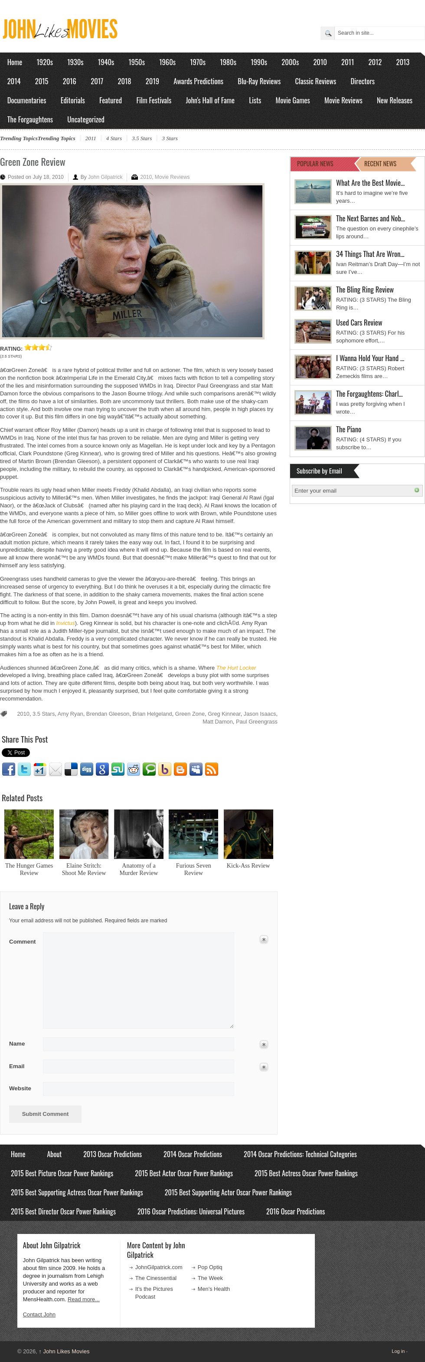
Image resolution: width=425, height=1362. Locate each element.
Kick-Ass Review (248, 865)
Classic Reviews (316, 81)
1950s (137, 61)
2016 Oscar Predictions (295, 1211)
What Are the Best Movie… (370, 182)
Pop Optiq (210, 1267)
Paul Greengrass (257, 721)
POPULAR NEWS (315, 163)
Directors (363, 81)
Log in (398, 1351)
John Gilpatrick (105, 177)
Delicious (71, 769)
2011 (347, 61)
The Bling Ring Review (365, 289)
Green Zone (190, 714)
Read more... (84, 1299)
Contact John (39, 1314)
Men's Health (214, 1289)
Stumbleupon (118, 769)
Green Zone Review (32, 161)
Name (23, 1044)
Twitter (24, 769)
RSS (212, 769)
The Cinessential (156, 1278)
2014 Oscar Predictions (192, 1154)
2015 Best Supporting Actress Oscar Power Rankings (77, 1192)
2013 (402, 61)
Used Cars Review (359, 322)
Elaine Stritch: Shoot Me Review (84, 869)
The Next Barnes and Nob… (370, 218)
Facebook (9, 769)
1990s (259, 61)
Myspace (196, 769)
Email (55, 769)
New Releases (394, 100)
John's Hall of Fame (210, 100)
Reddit (134, 769)
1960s (167, 61)
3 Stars (169, 138)
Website (20, 1088)
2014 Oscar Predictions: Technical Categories (300, 1154)
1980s (228, 61)
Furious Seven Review (193, 869)
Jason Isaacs (260, 714)
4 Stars (114, 138)
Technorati (149, 769)
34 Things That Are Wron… (370, 253)
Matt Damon (218, 721)
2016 (69, 81)
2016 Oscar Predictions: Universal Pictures (191, 1211)
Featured (110, 100)
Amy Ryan (70, 714)
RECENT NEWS (380, 163)
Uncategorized (86, 119)
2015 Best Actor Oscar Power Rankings (184, 1173)
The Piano (348, 429)
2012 (375, 61)
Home (15, 61)
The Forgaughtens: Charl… (369, 393)
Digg (87, 769)
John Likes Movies (64, 1351)
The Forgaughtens (30, 119)
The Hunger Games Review (29, 869)
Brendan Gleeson (108, 714)
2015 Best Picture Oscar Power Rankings (62, 1173)
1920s (45, 61)
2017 (97, 81)
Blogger (180, 769)
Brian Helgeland (152, 714)
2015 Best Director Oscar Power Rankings (63, 1211)
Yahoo (165, 769)
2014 (14, 81)
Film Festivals (153, 100)
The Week (210, 1278)
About (54, 1154)
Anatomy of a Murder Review (139, 869)
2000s (290, 61)
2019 (152, 81)
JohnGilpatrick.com (159, 1267)
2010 (320, 61)
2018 (124, 81)
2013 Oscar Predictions (112, 1154)
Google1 (40, 769)
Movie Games (293, 100)
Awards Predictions (198, 81)
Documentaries (26, 100)
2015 (42, 81)
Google (102, 769)
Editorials (73, 100)
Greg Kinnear (224, 714)
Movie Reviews (343, 100)
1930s (75, 61)
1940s (106, 61)
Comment (23, 940)
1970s (198, 61)
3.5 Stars (142, 138)
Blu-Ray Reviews (259, 81)
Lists (255, 100)
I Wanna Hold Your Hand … (370, 357)
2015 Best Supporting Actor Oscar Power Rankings (228, 1192)
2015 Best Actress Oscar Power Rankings (306, 1173)
